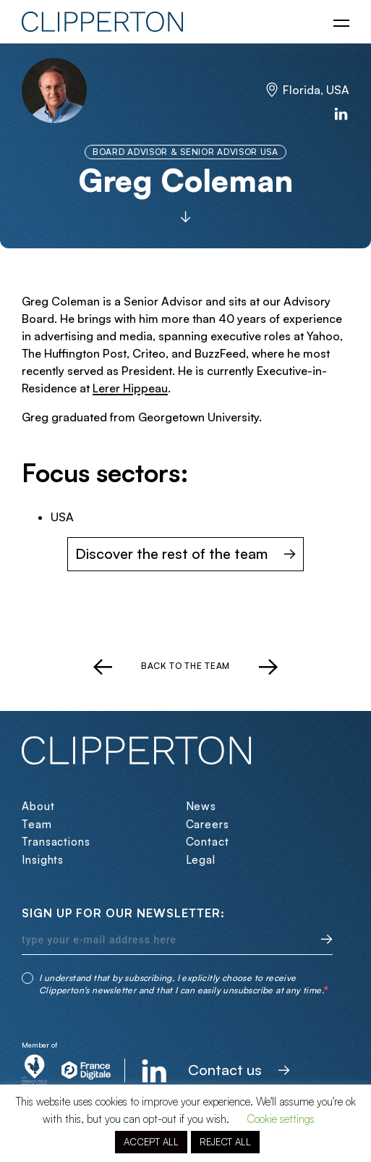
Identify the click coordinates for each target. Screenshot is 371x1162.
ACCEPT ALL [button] (151, 1142)
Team (37, 824)
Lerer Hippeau (130, 388)
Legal (201, 860)
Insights (43, 860)
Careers (207, 824)
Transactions (56, 842)
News (201, 806)
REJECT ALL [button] (225, 1142)
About (38, 806)
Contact (207, 842)
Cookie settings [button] (281, 1119)
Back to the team (185, 666)
